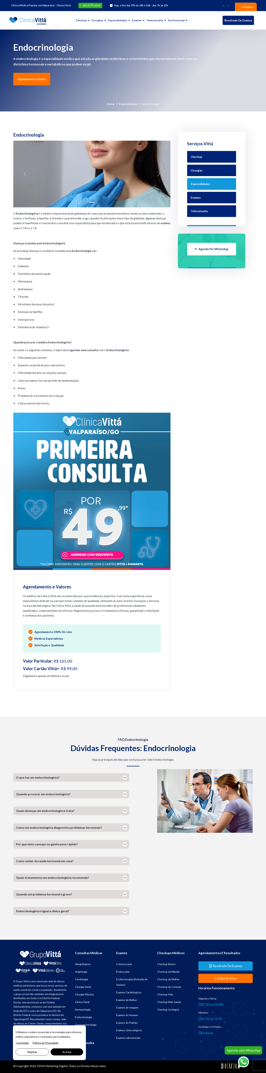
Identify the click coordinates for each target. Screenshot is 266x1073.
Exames (137, 20)
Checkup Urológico (168, 1009)
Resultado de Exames (238, 20)
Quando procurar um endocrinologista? (43, 794)
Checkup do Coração (169, 986)
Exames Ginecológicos (129, 1030)
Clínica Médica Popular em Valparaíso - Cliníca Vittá (41, 5)
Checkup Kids (165, 994)
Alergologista (83, 964)
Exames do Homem (127, 1015)
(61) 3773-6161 (91, 5)
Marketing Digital (56, 1066)
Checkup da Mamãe (168, 971)
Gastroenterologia (85, 1024)
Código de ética (225, 978)
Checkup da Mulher (168, 979)
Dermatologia (83, 1009)
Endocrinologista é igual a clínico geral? (42, 911)
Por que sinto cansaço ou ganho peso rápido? (47, 844)
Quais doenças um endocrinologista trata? (45, 810)
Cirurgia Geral (83, 986)
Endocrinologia (83, 1017)
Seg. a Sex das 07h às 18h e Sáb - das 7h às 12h (141, 5)
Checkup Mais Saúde (169, 1002)
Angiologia (81, 971)
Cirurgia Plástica (84, 994)
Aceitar (67, 1052)
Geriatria (80, 1032)
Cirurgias (97, 20)
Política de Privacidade (45, 1042)
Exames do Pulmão (127, 1022)
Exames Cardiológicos (128, 992)
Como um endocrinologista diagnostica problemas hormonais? (59, 827)
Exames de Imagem (127, 1007)
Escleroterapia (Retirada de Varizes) (131, 982)
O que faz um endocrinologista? (38, 777)
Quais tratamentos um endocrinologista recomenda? (52, 877)
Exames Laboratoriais (128, 1037)
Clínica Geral (82, 1002)
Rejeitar (32, 1052)
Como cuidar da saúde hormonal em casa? (45, 861)
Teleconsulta (154, 20)
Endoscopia (122, 971)
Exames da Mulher (126, 999)
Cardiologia (81, 979)
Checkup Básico (166, 964)
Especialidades (117, 20)
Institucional (176, 20)
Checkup (81, 20)
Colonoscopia (124, 964)
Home (111, 104)
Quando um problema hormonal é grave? (44, 894)
